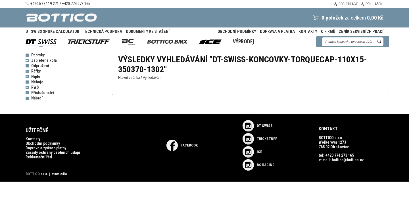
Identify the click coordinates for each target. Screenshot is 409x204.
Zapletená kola (44, 60)
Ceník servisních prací (361, 31)
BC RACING (259, 165)
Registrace (345, 4)
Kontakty (308, 31)
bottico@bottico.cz (348, 160)
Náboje (37, 82)
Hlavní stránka (129, 78)
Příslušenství (42, 93)
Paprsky (38, 55)
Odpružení (40, 66)
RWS (35, 87)
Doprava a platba (277, 31)
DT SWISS (258, 126)
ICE (252, 152)
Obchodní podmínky (237, 31)
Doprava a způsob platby (46, 148)
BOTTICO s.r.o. (37, 174)
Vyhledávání (152, 78)
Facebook (182, 145)
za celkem (344, 17)
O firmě (328, 31)
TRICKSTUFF (260, 139)
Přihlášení (371, 4)
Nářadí (37, 98)
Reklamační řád (39, 157)
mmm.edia (59, 174)
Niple (35, 76)
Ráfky (36, 71)
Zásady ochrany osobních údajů (53, 152)
